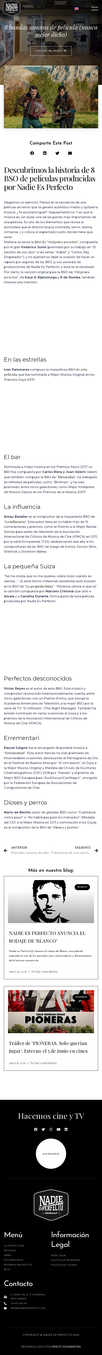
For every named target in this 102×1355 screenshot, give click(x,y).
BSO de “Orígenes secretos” (56, 242)
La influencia (15, 521)
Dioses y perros (66, 827)
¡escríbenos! (51, 1153)
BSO (7, 471)
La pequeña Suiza (39, 586)
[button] (51, 51)
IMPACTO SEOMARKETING (66, 1346)
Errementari (14, 753)
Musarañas (66, 477)
